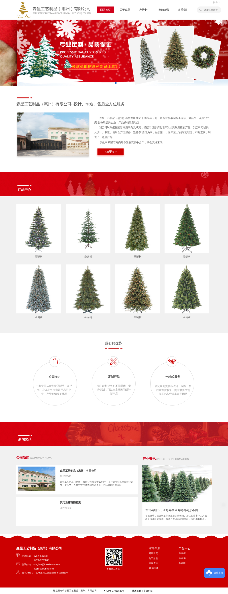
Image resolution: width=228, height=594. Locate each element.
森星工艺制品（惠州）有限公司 (78, 470)
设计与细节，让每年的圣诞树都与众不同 (171, 510)
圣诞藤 (182, 558)
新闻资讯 (164, 9)
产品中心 (144, 9)
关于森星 (125, 9)
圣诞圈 (182, 562)
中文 (216, 2)
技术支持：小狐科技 (142, 590)
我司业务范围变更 (70, 502)
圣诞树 (39, 256)
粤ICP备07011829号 (114, 590)
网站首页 (105, 9)
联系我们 (183, 9)
